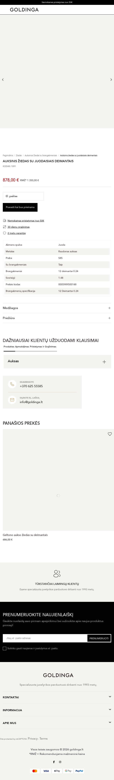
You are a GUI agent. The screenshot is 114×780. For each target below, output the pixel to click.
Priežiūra (57, 318)
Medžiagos (57, 308)
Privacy (33, 738)
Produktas (9, 346)
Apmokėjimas (22, 346)
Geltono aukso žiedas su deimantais (25, 535)
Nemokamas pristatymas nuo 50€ (57, 2)
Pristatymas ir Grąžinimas (43, 346)
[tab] (57, 308)
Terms (43, 738)
